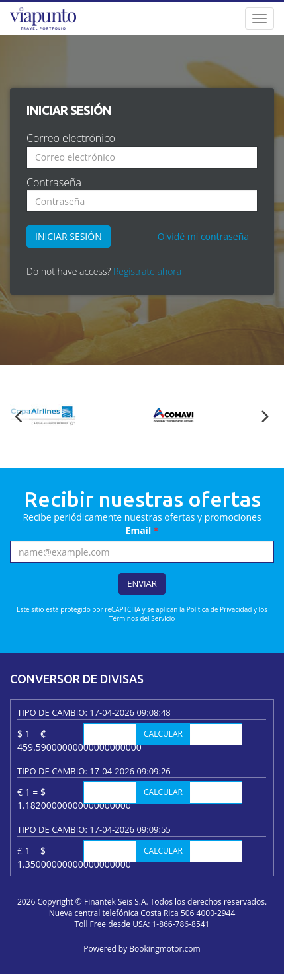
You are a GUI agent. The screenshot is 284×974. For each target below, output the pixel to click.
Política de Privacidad (219, 609)
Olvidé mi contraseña (203, 236)
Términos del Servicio (142, 618)
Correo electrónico (70, 138)
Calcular (163, 733)
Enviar (142, 583)
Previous (19, 417)
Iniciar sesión (68, 236)
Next (264, 417)
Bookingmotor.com (164, 948)
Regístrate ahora (147, 271)
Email (142, 530)
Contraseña (53, 182)
